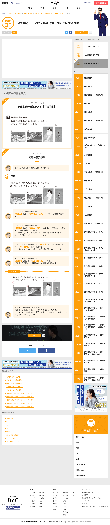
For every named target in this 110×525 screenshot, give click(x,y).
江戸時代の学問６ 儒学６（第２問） (20, 403)
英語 (30, 8)
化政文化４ (88, 206)
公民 (40, 506)
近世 (8, 425)
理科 (55, 8)
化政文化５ (88, 215)
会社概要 (85, 495)
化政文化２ (88, 189)
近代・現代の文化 (12, 441)
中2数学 (32, 504)
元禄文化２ (88, 163)
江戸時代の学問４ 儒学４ (94, 258)
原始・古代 (10, 418)
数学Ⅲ (55, 504)
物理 (64, 501)
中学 (31, 490)
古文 (74, 492)
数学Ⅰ (55, 498)
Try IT (55, 3)
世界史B (65, 512)
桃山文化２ (88, 86)
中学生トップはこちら (15, 3)
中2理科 (41, 495)
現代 (8, 431)
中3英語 (32, 498)
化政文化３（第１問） (14, 377)
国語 (79, 8)
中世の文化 (10, 438)
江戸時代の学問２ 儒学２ (94, 241)
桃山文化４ (88, 103)
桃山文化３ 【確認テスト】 (94, 95)
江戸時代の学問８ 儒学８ (94, 292)
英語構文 (56, 495)
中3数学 (32, 506)
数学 (42, 8)
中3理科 (41, 498)
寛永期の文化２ (89, 138)
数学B (55, 509)
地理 (40, 501)
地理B (65, 515)
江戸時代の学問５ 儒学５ (94, 266)
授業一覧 (85, 503)
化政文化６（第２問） (14, 390)
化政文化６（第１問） (14, 387)
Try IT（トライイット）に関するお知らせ (95, 506)
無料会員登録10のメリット (90, 492)
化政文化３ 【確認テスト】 (94, 198)
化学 (64, 504)
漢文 (74, 495)
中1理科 (41, 492)
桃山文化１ (88, 78)
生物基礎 (66, 498)
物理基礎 (66, 492)
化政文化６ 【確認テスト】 (94, 223)
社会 (67, 8)
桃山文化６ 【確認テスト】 (94, 121)
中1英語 (32, 492)
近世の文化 (77, 71)
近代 (8, 428)
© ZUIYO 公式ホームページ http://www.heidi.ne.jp (40, 522)
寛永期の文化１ (89, 129)
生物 (64, 506)
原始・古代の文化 (12, 435)
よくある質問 (86, 500)
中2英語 (32, 495)
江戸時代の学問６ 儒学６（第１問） (20, 407)
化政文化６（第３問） (14, 383)
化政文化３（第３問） (92, 63)
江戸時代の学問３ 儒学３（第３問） (20, 393)
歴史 (40, 504)
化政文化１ (88, 181)
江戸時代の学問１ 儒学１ (94, 232)
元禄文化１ (88, 155)
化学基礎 (66, 495)
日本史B (65, 509)
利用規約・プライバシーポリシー (92, 498)
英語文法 (56, 492)
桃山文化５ (88, 112)
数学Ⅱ (55, 501)
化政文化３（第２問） (14, 380)
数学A (55, 506)
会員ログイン (87, 3)
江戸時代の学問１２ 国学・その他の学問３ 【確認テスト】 (94, 327)
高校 (54, 490)
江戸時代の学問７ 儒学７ (94, 283)
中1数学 (32, 501)
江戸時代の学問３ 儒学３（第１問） (20, 400)
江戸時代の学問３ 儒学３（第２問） (20, 397)
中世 (8, 422)
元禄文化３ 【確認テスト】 (94, 172)
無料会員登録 (100, 3)
